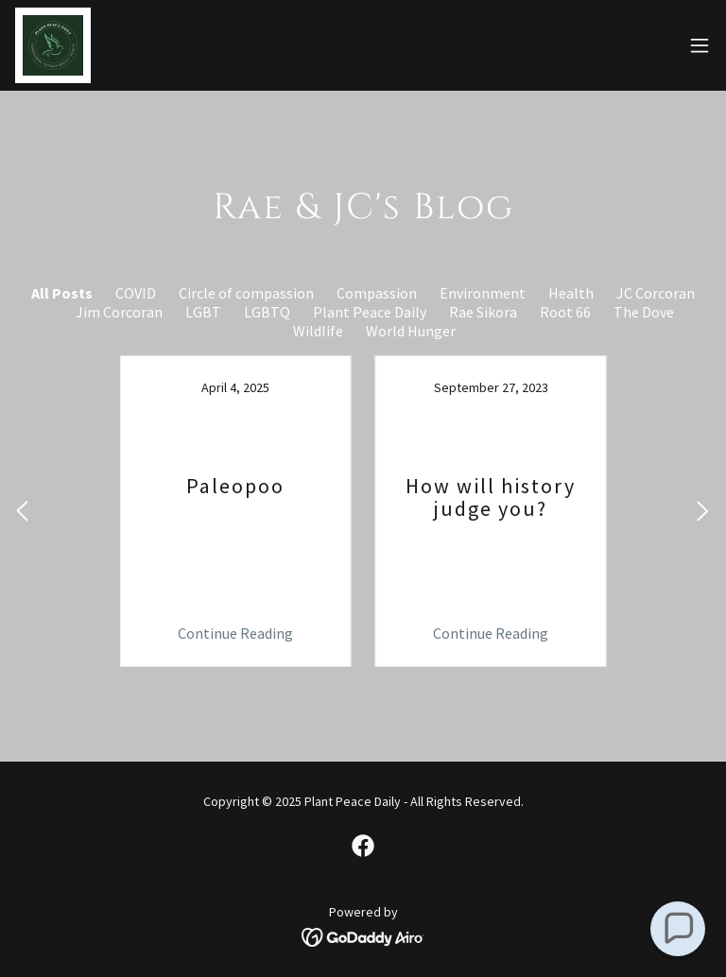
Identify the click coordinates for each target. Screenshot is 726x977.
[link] (53, 45)
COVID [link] (135, 292)
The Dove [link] (644, 311)
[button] (699, 45)
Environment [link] (483, 292)
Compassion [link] (377, 292)
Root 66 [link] (565, 311)
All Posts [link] (62, 292)
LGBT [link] (203, 311)
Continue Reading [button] (235, 633)
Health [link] (571, 292)
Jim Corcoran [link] (119, 311)
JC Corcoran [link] (655, 292)
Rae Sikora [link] (483, 311)
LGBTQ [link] (267, 311)
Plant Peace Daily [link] (369, 311)
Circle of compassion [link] (246, 292)
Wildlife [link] (318, 330)
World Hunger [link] (411, 330)
